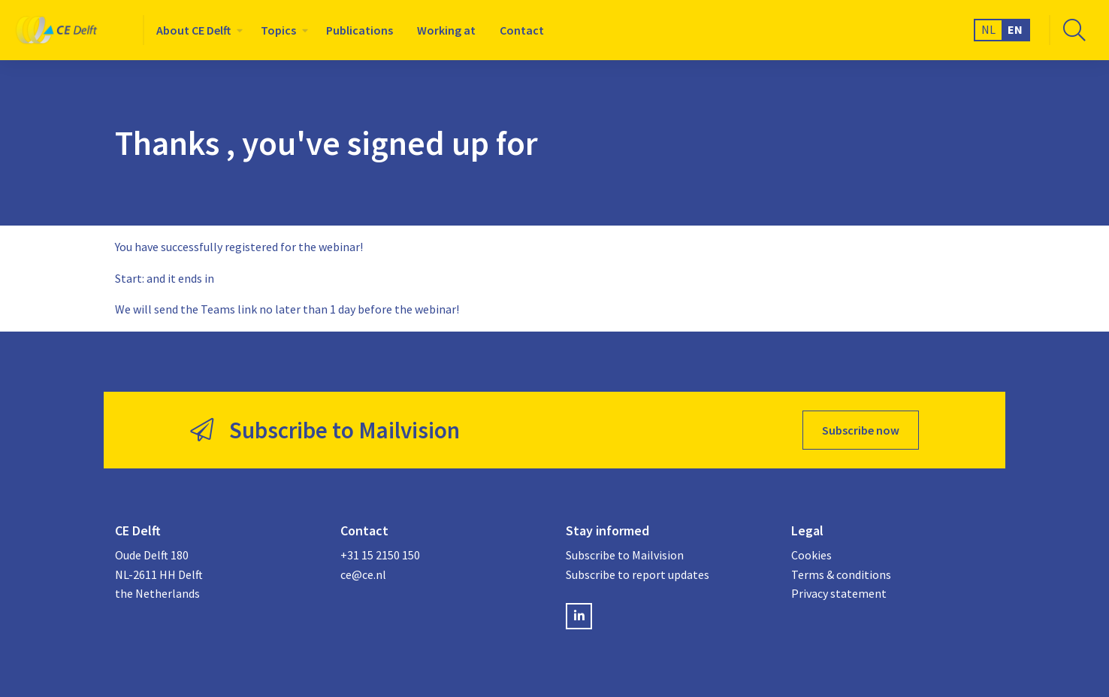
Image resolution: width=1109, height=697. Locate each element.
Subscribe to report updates (637, 574)
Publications (359, 30)
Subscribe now (860, 430)
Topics (278, 30)
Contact (522, 30)
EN (1015, 29)
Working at (446, 30)
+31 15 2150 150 (380, 554)
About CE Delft (193, 30)
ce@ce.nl (363, 574)
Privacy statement (839, 593)
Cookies (811, 554)
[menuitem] (196, 30)
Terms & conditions (841, 574)
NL (988, 29)
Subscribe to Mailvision (625, 554)
